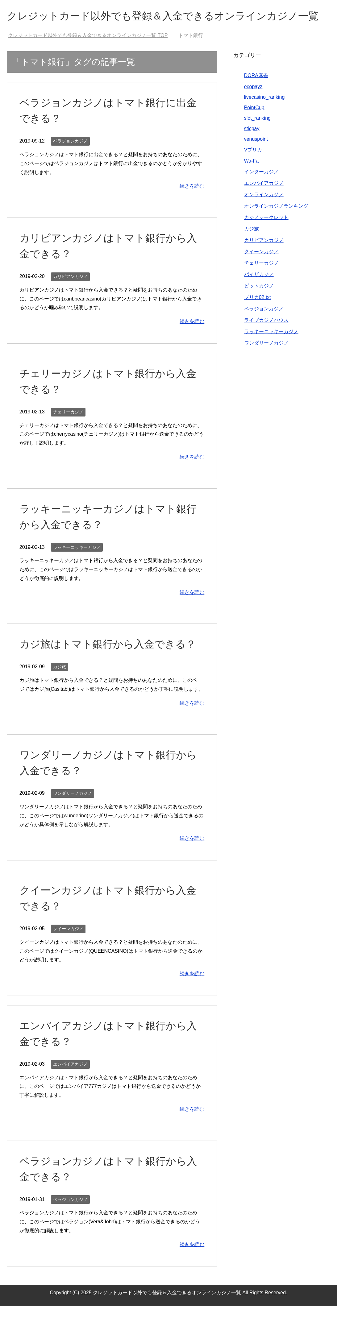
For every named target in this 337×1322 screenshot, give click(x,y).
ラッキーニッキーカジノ (77, 563)
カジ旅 (59, 683)
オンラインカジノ (264, 210)
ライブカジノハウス (266, 336)
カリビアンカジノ (70, 292)
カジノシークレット (266, 233)
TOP (88, 51)
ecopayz (253, 103)
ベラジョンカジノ (70, 157)
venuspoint (256, 155)
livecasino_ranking (264, 113)
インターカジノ (261, 188)
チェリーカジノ (68, 428)
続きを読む (192, 202)
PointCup (254, 123)
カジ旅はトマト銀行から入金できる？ (110, 660)
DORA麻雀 (256, 91)
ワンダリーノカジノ (72, 809)
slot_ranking (257, 134)
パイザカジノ (259, 290)
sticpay (252, 144)
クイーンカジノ (68, 945)
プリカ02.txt (257, 313)
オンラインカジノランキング (276, 222)
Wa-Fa (251, 177)
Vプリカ (253, 166)
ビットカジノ (259, 302)
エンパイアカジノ (70, 1080)
